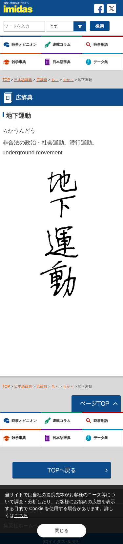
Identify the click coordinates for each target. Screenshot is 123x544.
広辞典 (41, 80)
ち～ (55, 80)
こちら (21, 515)
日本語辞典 (23, 80)
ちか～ (68, 80)
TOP (6, 80)
